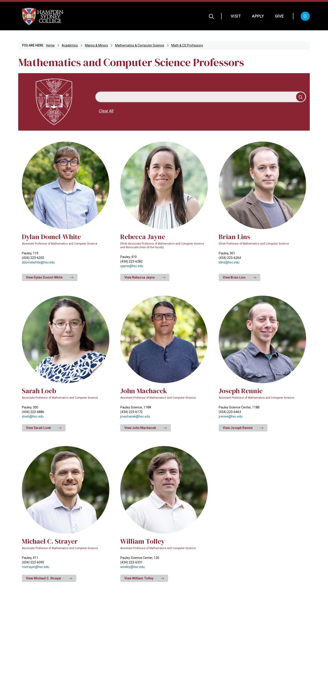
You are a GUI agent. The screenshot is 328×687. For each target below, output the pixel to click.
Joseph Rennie (241, 390)
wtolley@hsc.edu (132, 567)
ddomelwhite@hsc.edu (38, 262)
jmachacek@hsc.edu (135, 416)
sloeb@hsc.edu (33, 416)
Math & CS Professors (187, 45)
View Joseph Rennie (243, 428)
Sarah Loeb (39, 390)
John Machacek (143, 390)
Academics (70, 45)
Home (50, 45)
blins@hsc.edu (229, 262)
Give (279, 16)
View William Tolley (144, 578)
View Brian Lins (239, 277)
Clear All (106, 110)
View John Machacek (145, 428)
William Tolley (142, 541)
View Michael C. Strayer (49, 578)
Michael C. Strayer (50, 541)
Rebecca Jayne (142, 236)
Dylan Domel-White (51, 236)
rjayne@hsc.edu (131, 266)
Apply (258, 16)
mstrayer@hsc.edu (35, 567)
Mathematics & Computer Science (139, 45)
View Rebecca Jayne (144, 277)
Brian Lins (234, 236)
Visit (236, 16)
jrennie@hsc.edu (231, 416)
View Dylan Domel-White (49, 277)
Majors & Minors (96, 45)
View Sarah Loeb (44, 428)
